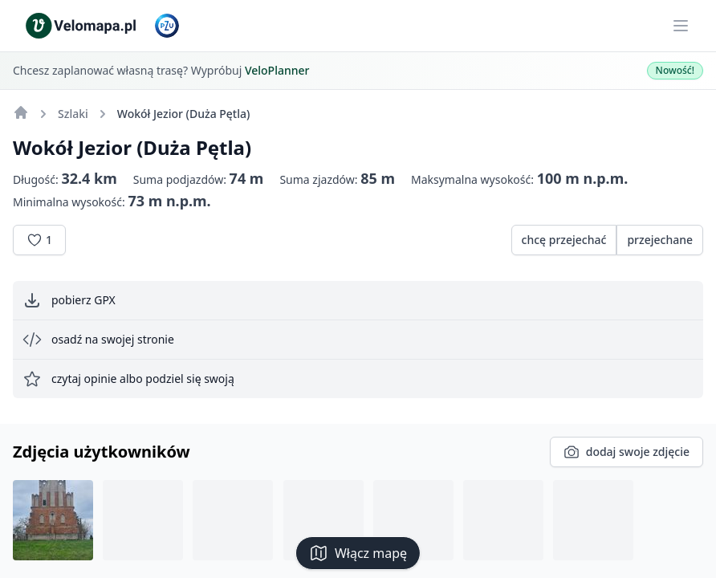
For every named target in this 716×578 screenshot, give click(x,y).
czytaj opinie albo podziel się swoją (128, 379)
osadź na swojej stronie (98, 339)
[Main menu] (681, 26)
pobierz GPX (69, 300)
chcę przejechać (564, 239)
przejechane (660, 239)
